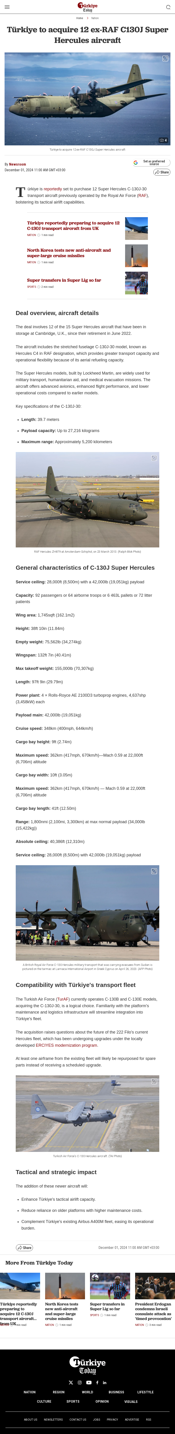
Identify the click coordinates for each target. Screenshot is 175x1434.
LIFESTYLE (145, 1392)
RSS (148, 1420)
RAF (142, 195)
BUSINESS (116, 1392)
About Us (30, 1420)
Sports (31, 286)
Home (79, 18)
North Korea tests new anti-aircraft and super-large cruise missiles (69, 252)
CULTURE (44, 1401)
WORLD (87, 1392)
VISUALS (131, 1402)
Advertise (132, 1420)
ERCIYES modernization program (66, 1045)
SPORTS (73, 1401)
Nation (95, 18)
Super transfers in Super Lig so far (64, 280)
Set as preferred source (149, 162)
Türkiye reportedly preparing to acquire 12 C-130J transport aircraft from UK (73, 225)
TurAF (62, 999)
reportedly (53, 189)
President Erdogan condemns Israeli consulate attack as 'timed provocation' (153, 1311)
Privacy (112, 1420)
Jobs (96, 1420)
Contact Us (77, 1420)
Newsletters (53, 1420)
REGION (58, 1392)
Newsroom (17, 164)
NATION (30, 1392)
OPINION (102, 1401)
